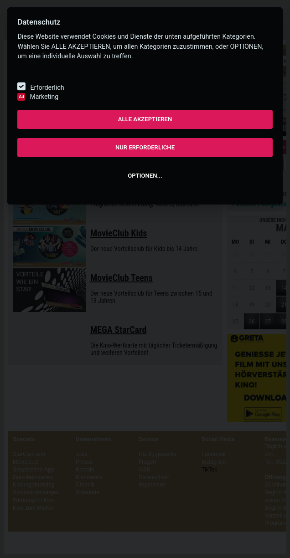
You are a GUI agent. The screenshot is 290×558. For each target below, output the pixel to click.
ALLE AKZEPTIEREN (145, 119)
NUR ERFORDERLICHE (145, 147)
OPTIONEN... (145, 175)
